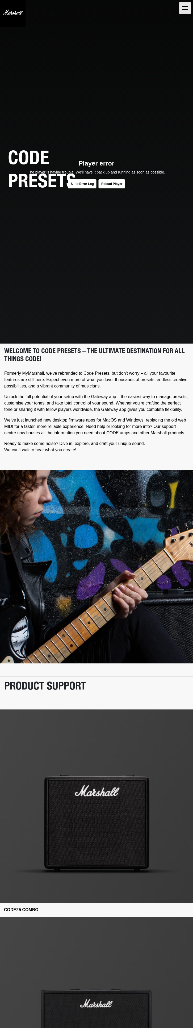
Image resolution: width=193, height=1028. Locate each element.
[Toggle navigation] (185, 8)
